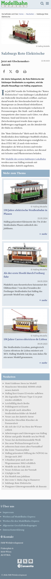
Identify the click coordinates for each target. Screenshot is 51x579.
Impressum (8, 512)
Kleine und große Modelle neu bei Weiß (25, 436)
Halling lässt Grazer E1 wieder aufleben (24, 393)
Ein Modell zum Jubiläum (17, 476)
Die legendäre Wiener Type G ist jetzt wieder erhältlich (23, 398)
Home (21, 14)
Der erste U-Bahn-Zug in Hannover (22, 480)
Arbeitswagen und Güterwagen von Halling (26, 433)
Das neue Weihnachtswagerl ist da (22, 443)
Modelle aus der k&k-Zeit (17, 466)
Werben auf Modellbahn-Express (19, 516)
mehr (43, 234)
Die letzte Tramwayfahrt (17, 450)
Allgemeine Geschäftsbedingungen (20, 525)
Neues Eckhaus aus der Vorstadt (20, 470)
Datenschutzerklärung (13, 530)
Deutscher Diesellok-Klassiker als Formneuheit (21, 422)
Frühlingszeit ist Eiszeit (16, 406)
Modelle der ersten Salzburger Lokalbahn (25, 159)
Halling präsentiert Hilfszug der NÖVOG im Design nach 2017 (26, 455)
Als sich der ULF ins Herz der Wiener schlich (23, 428)
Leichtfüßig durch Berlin (17, 403)
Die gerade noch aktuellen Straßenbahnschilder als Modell (20, 412)
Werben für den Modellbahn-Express (21, 521)
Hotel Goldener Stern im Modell (20, 383)
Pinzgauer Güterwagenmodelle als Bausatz (26, 486)
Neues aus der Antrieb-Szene (19, 416)
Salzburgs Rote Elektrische (18, 483)
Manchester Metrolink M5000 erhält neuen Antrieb (23, 388)
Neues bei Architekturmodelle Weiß (23, 440)
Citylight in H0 (12, 473)
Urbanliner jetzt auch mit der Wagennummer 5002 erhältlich (20, 461)
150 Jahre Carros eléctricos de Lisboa (25, 339)
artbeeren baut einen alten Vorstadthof (23, 446)
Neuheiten (30, 14)
